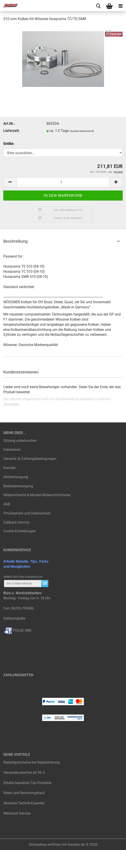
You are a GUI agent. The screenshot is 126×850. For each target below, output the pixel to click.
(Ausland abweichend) (81, 131)
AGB (6, 504)
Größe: (8, 143)
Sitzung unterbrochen (20, 440)
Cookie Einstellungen (19, 531)
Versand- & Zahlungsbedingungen (29, 459)
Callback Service (16, 522)
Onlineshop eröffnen (45, 844)
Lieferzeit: (11, 131)
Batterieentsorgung (18, 486)
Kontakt (9, 468)
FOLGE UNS (17, 630)
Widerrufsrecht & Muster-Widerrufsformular (37, 495)
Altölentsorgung (15, 477)
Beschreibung (15, 241)
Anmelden (11, 404)
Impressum (12, 449)
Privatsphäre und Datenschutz (27, 513)
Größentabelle (14, 618)
